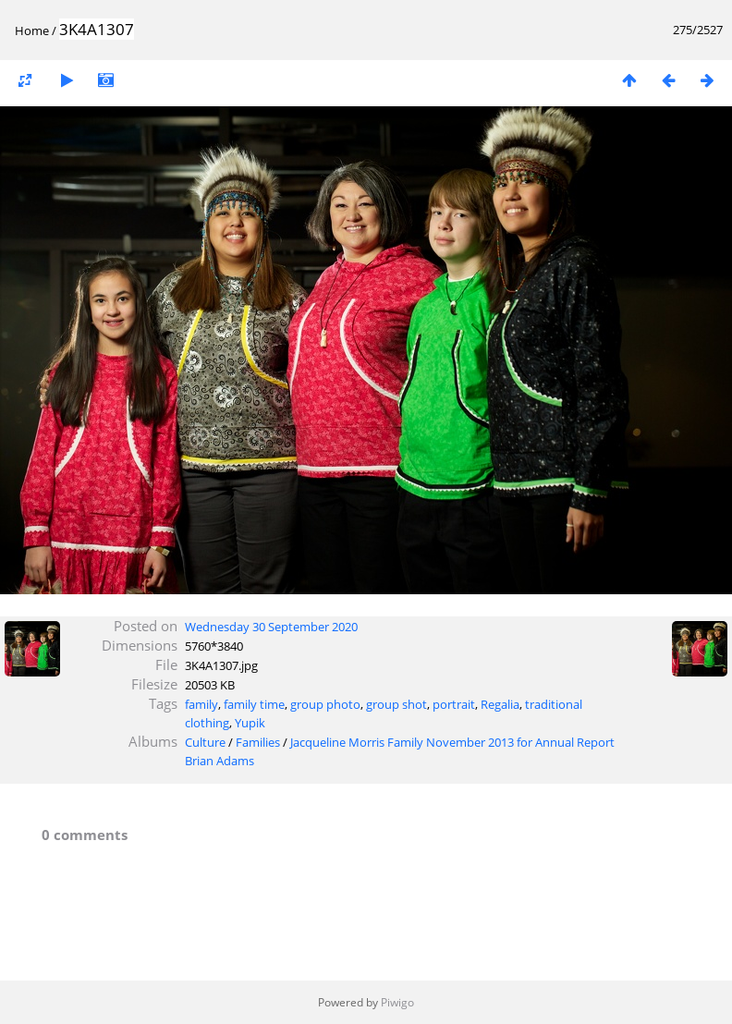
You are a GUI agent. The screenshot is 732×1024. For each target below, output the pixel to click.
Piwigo (397, 1002)
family (201, 704)
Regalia (500, 704)
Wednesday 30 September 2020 (271, 626)
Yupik (250, 722)
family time (254, 704)
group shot (396, 704)
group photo (325, 704)
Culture (205, 742)
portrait (454, 704)
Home (32, 30)
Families (258, 742)
